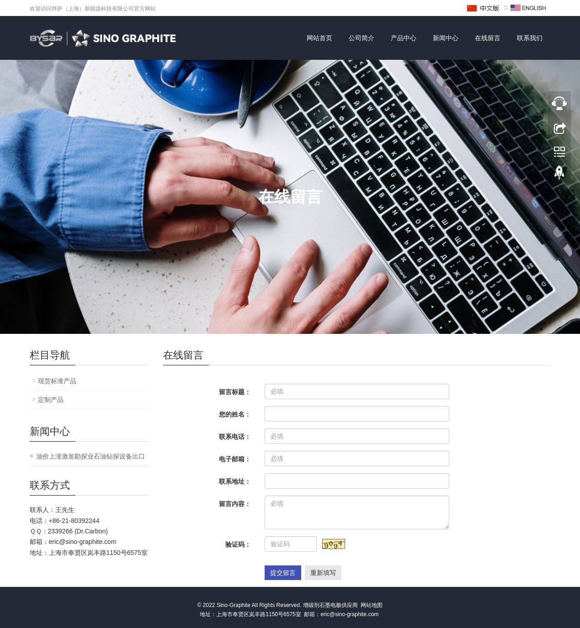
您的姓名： (235, 414)
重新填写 (323, 572)
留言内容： (235, 503)
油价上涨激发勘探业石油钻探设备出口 (90, 456)
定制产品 (51, 399)
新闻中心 (445, 38)
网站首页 (319, 38)
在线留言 (487, 38)
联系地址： (235, 481)
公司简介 (361, 38)
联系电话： (235, 436)
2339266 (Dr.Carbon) (78, 531)
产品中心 (403, 38)
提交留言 (283, 572)
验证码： (238, 544)
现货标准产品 (57, 381)
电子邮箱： (235, 459)
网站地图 (372, 605)
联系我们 (530, 38)
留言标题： (235, 392)
